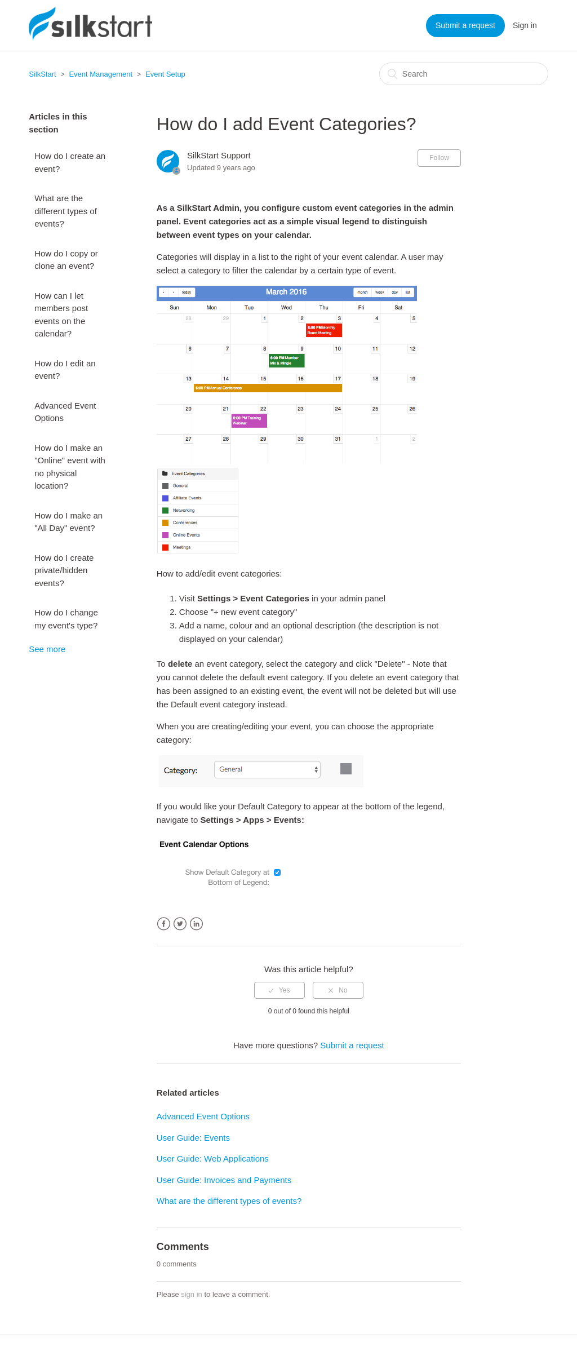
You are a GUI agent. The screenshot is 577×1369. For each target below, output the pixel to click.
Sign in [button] (525, 25)
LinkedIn (196, 924)
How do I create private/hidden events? (64, 570)
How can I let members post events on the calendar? (61, 315)
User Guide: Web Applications (213, 1158)
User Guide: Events (193, 1137)
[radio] (279, 990)
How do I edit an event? (64, 369)
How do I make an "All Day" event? (68, 522)
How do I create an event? (69, 162)
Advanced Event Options (65, 412)
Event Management (100, 74)
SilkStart (42, 74)
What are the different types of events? (65, 210)
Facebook (164, 924)
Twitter (180, 924)
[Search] (463, 74)
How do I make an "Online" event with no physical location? (69, 467)
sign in (191, 1294)
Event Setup (165, 74)
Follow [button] (439, 158)
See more (47, 649)
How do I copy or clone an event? (66, 260)
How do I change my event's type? (66, 619)
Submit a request (465, 25)
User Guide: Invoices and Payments (224, 1180)
